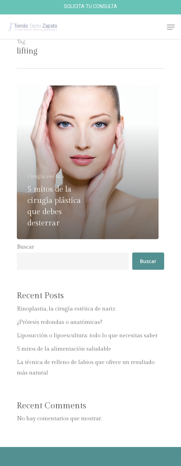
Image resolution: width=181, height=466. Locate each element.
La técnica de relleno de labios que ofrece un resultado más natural (86, 367)
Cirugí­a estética (45, 176)
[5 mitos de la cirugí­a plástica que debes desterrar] (88, 162)
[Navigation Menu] (171, 27)
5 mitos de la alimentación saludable (64, 349)
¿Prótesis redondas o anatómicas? (59, 322)
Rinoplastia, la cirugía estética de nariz (66, 309)
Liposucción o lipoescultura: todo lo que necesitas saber (87, 335)
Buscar (25, 247)
